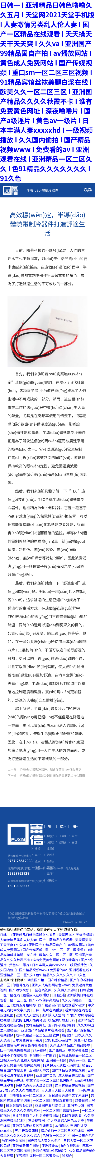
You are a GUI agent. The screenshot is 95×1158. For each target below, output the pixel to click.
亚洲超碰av (50, 1145)
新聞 (8, 219)
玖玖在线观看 (72, 1115)
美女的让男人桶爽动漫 (30, 1019)
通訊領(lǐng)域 (50, 880)
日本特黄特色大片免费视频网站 (36, 1115)
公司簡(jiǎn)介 (75, 836)
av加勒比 (61, 1125)
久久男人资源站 (66, 989)
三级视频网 (37, 1120)
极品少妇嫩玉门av (62, 1019)
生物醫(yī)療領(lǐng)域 (50, 848)
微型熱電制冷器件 (38, 836)
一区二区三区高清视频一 (61, 1110)
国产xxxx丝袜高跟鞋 (44, 999)
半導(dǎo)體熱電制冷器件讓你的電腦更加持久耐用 (52, 775)
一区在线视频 (42, 989)
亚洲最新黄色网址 (26, 1145)
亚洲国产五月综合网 (50, 1105)
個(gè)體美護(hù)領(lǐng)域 (50, 836)
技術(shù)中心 (59, 204)
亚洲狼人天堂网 (54, 1014)
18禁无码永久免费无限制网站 (22, 1060)
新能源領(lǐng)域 (50, 861)
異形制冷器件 (38, 855)
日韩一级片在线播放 (48, 1009)
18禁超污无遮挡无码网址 (61, 1065)
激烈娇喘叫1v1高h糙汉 (50, 1150)
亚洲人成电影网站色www (51, 984)
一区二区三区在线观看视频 (53, 1100)
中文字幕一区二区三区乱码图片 (50, 1080)
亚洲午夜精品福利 (62, 1024)
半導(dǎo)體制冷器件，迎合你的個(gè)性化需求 (50, 769)
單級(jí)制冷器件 (38, 842)
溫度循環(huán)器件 (38, 861)
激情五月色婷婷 (25, 1004)
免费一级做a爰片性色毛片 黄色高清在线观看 (46, 1043)
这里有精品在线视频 (70, 1085)
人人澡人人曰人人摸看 (58, 1090)
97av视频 (40, 1050)
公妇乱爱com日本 (58, 1040)
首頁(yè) (11, 190)
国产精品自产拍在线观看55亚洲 (62, 1004)
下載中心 (62, 836)
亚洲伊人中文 (39, 1070)
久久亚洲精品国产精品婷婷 (70, 1045)
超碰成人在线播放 (36, 994)
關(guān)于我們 (32, 219)
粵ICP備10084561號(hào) (68, 913)
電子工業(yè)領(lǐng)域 (50, 873)
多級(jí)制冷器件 (38, 848)
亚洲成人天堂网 (28, 1014)
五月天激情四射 (27, 1130)
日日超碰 (58, 994)
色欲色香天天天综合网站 (34, 1085)
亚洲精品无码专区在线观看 (33, 1125)
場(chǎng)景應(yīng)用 (22, 204)
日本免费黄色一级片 (28, 1040)
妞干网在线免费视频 (15, 1050)
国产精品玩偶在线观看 (69, 1070)
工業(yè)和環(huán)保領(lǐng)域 (50, 867)
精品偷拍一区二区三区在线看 (63, 1130)
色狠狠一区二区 (55, 1135)
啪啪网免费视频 (14, 1140)
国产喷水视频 (19, 989)
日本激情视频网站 (19, 1105)
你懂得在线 (21, 984)
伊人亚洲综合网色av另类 (66, 1120)
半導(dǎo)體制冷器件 (42, 190)
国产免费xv (57, 1050)
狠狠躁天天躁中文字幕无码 (68, 1095)
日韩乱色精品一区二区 (76, 1055)
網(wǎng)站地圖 (18, 918)
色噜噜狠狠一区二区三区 (28, 1095)
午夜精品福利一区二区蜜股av (38, 1155)
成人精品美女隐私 (72, 1075)
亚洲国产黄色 (46, 1075)
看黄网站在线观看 (78, 1009)
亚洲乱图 (7, 1014)
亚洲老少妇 (76, 1105)
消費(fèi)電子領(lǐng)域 (50, 842)
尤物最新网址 (36, 1024)
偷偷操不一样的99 (43, 1055)
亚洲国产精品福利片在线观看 (43, 1030)
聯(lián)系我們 (64, 219)
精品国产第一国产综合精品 (48, 979)
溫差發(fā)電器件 (38, 867)
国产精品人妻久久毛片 (44, 1140)
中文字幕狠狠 (78, 1050)
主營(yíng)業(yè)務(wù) (75, 842)
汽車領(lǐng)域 (50, 855)
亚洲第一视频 (56, 1060)
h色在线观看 (70, 1145)
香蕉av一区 (77, 1060)
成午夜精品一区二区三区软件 (38, 1035)
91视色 (67, 1155)
